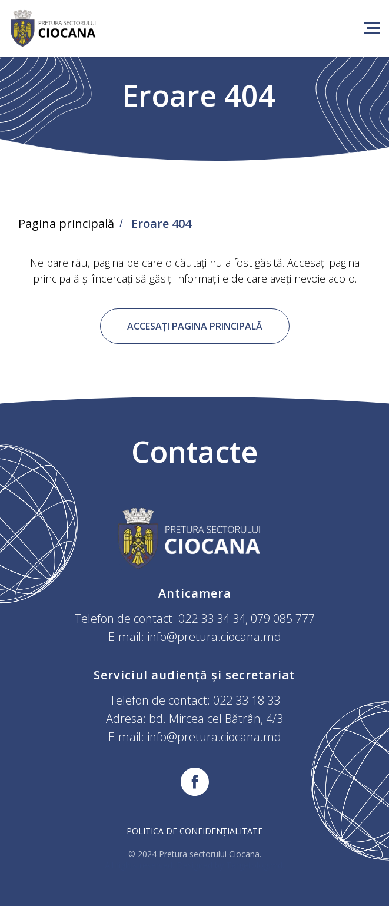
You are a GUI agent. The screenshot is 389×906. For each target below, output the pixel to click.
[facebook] (195, 782)
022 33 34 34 (211, 618)
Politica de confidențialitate (194, 831)
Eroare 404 (161, 223)
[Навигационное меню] (372, 28)
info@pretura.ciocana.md (214, 637)
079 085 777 (283, 618)
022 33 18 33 (246, 700)
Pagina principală (66, 223)
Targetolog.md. (255, 865)
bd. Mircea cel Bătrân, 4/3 (216, 718)
